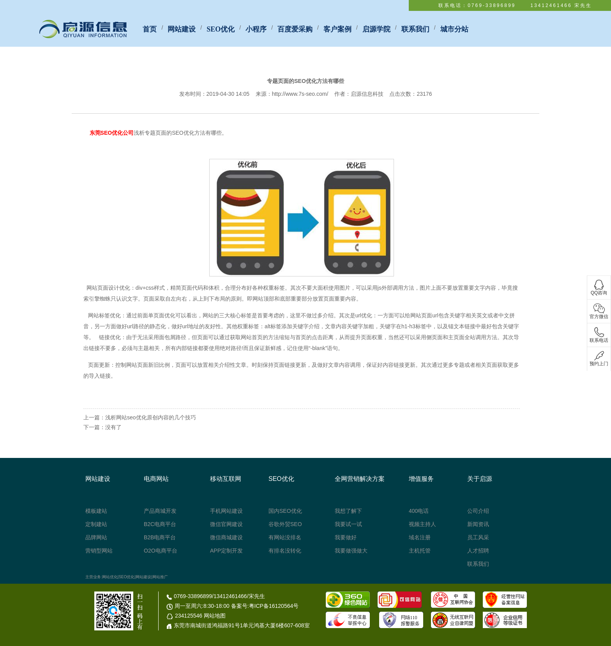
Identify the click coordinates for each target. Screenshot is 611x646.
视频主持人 (422, 524)
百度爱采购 (295, 29)
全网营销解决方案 (360, 478)
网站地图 (215, 616)
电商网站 (156, 478)
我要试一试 (348, 524)
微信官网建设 (226, 524)
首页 (150, 29)
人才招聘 (478, 550)
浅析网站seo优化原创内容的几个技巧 (150, 417)
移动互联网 (225, 478)
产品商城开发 (160, 511)
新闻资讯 (478, 524)
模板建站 (96, 511)
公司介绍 (478, 511)
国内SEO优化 (285, 511)
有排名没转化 (284, 550)
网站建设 (182, 29)
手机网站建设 (226, 511)
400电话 (419, 511)
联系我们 (415, 29)
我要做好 (346, 537)
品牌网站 (96, 537)
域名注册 (420, 537)
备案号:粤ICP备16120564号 (265, 606)
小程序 (256, 29)
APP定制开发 (226, 550)
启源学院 (376, 29)
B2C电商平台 (160, 524)
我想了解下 (348, 511)
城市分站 (454, 29)
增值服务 (421, 478)
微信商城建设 (226, 537)
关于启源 (479, 478)
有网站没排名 (284, 537)
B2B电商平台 (160, 537)
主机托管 (420, 550)
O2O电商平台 (160, 550)
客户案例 (337, 29)
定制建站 (96, 524)
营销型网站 (99, 550)
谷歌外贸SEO (285, 524)
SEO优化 (221, 29)
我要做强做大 (351, 550)
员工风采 (478, 537)
